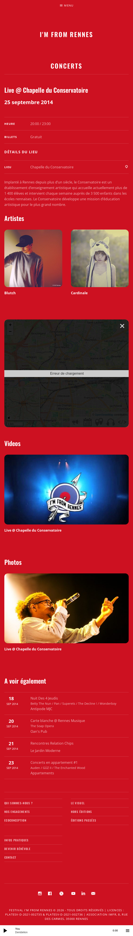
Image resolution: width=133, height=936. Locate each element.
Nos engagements (17, 811)
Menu (68, 5)
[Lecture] (5, 930)
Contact (10, 857)
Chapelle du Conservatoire (52, 167)
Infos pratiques (16, 840)
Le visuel (78, 803)
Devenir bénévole (17, 849)
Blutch (10, 293)
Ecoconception (15, 820)
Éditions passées (83, 820)
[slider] (68, 930)
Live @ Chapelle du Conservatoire (32, 530)
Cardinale (79, 293)
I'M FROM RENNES (66, 34)
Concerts (66, 65)
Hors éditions (81, 811)
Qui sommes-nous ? (18, 803)
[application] (66, 930)
